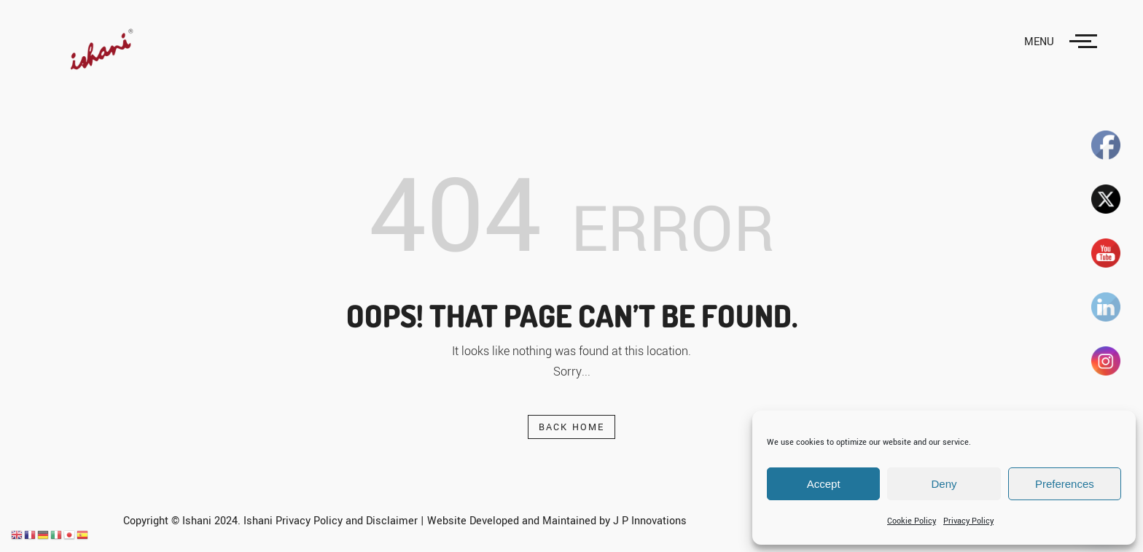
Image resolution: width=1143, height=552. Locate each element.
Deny (943, 484)
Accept (823, 484)
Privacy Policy (968, 521)
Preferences (1064, 484)
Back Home (572, 427)
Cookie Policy (911, 521)
